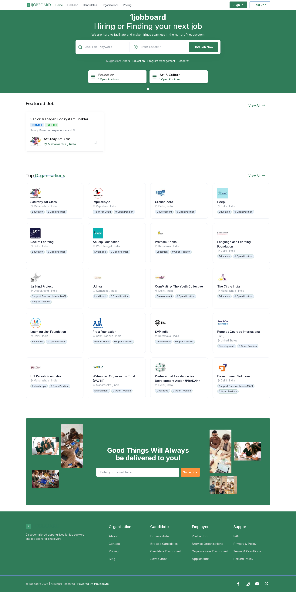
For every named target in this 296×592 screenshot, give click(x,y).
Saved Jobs (158, 559)
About (113, 536)
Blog (112, 559)
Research (184, 60)
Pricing (127, 5)
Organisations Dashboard (210, 551)
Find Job (72, 5)
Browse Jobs (159, 536)
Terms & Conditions (247, 551)
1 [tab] (148, 89)
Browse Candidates (164, 544)
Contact (114, 544)
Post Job (260, 5)
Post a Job (199, 536)
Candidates (90, 5)
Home (59, 5)
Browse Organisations (207, 544)
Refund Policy (243, 559)
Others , (127, 60)
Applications (200, 559)
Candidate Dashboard (165, 551)
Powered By (93, 583)
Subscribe (190, 472)
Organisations (110, 5)
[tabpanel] (117, 77)
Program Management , (162, 60)
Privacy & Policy (245, 544)
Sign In (238, 5)
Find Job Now (203, 47)
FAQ (236, 536)
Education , (140, 60)
